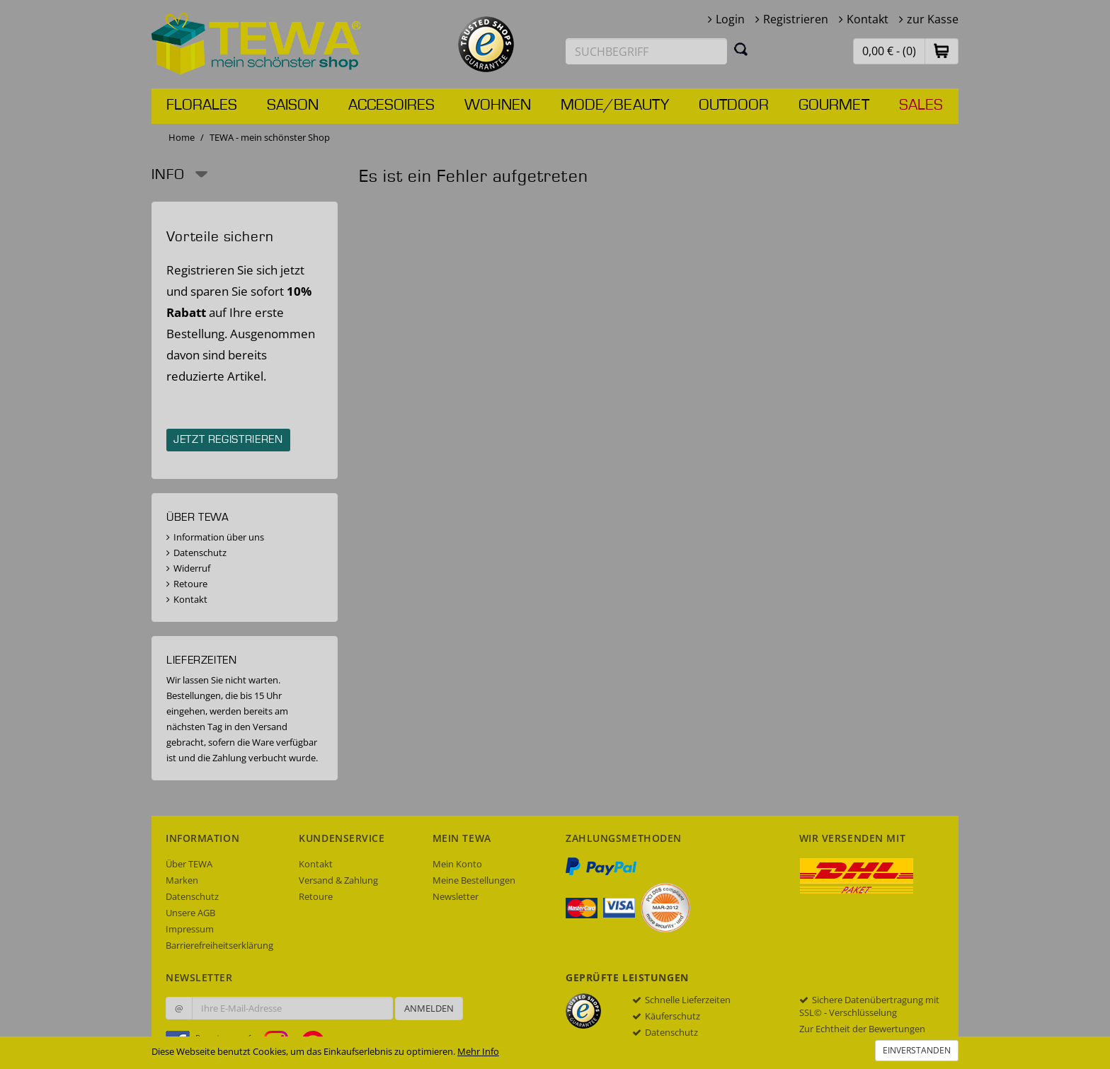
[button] (941, 50)
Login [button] (730, 19)
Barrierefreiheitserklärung (219, 945)
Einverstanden (917, 1050)
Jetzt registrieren (228, 440)
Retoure (190, 583)
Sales (921, 105)
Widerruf (191, 568)
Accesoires (391, 105)
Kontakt (867, 19)
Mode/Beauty (615, 105)
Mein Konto (457, 863)
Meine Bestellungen (474, 880)
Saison (293, 105)
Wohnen (497, 105)
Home (181, 137)
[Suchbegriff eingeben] (646, 51)
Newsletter (456, 896)
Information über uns (218, 537)
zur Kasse (933, 19)
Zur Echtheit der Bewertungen (862, 1028)
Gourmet (834, 105)
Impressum (190, 929)
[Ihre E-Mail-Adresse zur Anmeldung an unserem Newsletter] (292, 1008)
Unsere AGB (190, 912)
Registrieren (795, 19)
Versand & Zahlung (338, 880)
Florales (201, 105)
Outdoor (734, 105)
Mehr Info (478, 1051)
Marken (182, 880)
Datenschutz (200, 552)
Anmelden (429, 1008)
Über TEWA (189, 863)
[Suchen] (741, 48)
